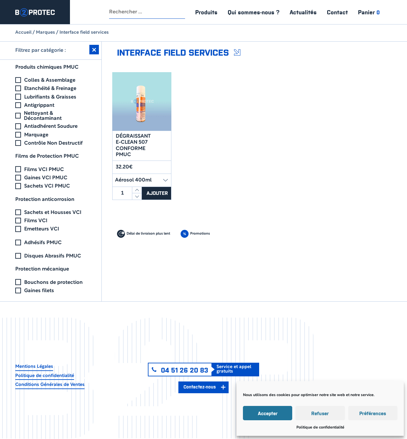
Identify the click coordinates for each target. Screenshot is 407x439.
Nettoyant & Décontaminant (43, 116)
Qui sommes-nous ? (253, 12)
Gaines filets (39, 291)
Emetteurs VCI (41, 229)
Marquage (36, 135)
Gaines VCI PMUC (45, 178)
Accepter (268, 413)
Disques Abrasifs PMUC (52, 256)
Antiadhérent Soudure (51, 126)
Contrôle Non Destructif (53, 143)
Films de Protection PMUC (47, 156)
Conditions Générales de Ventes (50, 385)
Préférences (372, 413)
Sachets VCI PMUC (47, 186)
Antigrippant (39, 105)
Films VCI (35, 221)
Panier (369, 12)
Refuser (320, 413)
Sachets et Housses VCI (52, 212)
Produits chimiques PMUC (47, 67)
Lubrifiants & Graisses (50, 97)
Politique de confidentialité (320, 427)
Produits (206, 12)
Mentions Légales (34, 367)
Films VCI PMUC (44, 170)
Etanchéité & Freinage (50, 88)
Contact (337, 12)
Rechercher (178, 12)
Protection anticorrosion (44, 199)
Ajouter (158, 193)
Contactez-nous (199, 387)
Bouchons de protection (53, 282)
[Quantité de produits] (122, 193)
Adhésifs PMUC (43, 243)
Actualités (303, 12)
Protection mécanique (42, 269)
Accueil (23, 33)
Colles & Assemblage (49, 80)
